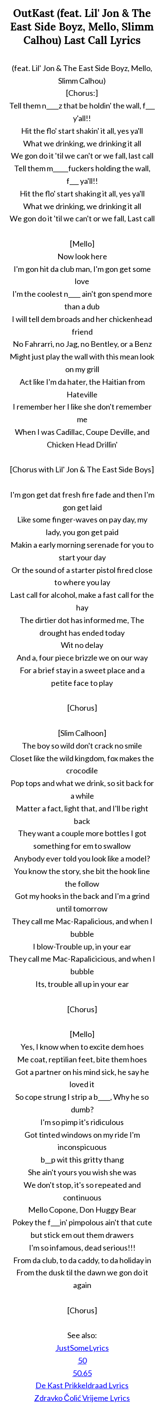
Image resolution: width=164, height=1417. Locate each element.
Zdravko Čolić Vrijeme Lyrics (82, 1398)
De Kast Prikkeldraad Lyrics (82, 1385)
